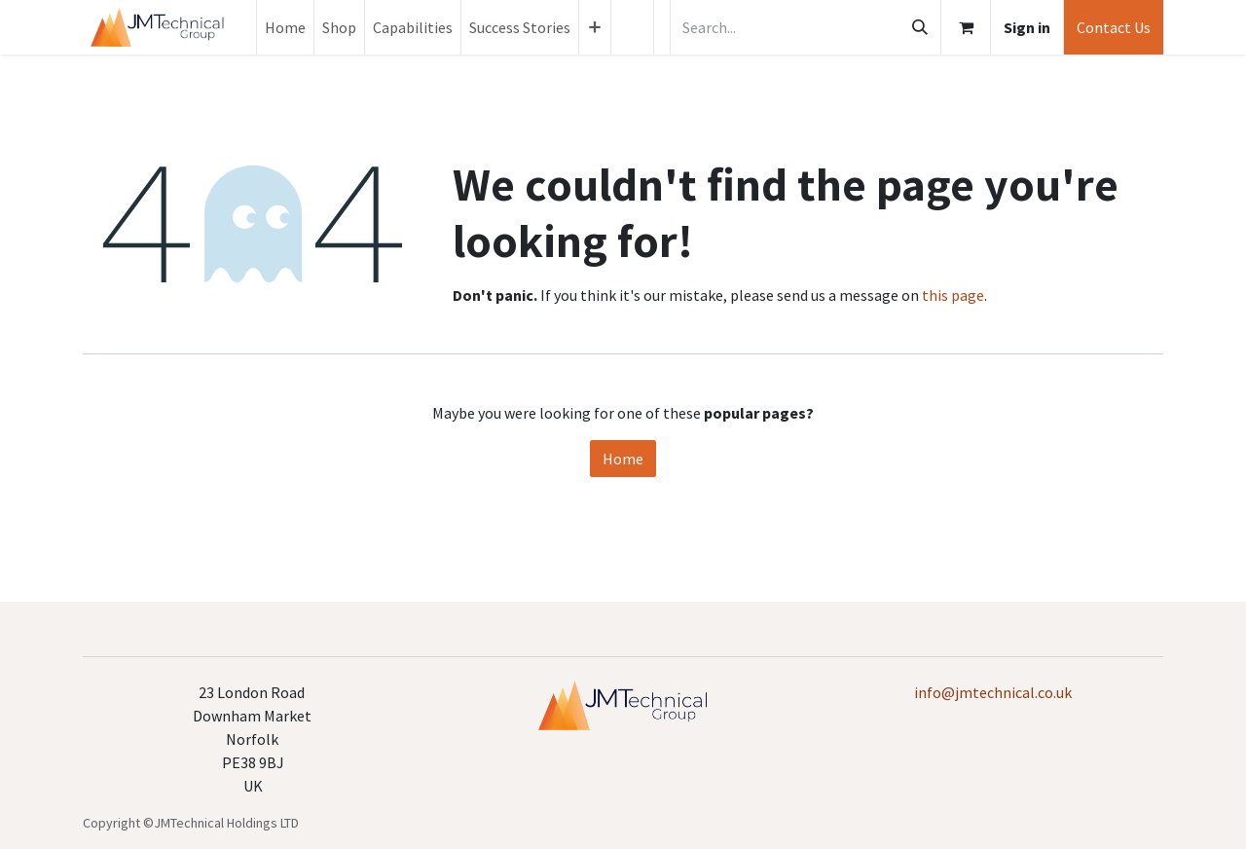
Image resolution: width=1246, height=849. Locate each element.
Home (623, 458)
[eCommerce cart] (965, 27)
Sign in (1027, 27)
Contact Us (1114, 27)
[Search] (919, 27)
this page (953, 295)
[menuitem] (285, 27)
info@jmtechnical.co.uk (993, 692)
